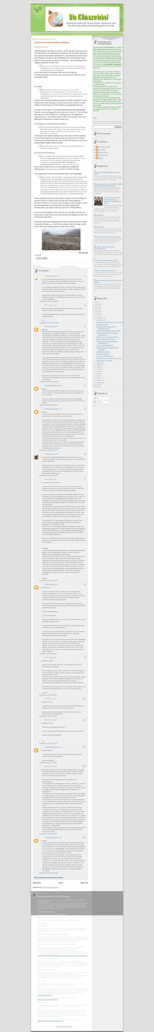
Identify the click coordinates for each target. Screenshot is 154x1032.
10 (84, 698)
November (100, 320)
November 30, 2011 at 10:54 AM (48, 322)
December (100, 318)
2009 (96, 387)
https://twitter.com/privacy (45, 995)
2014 (96, 309)
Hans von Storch (51, 276)
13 (84, 766)
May (98, 373)
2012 (96, 313)
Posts (96, 398)
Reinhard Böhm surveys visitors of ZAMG (108, 331)
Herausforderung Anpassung (104, 356)
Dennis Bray (102, 149)
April (98, 376)
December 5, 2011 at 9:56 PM (48, 833)
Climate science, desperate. (104, 360)
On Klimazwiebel (99, 227)
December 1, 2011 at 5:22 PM (48, 694)
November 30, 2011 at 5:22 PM (48, 450)
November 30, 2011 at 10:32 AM (48, 301)
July (98, 369)
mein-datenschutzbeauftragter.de (64, 1026)
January (99, 382)
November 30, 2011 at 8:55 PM (48, 475)
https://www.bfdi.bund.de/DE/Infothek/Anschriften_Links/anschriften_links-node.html (62, 955)
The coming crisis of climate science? (106, 260)
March (99, 378)
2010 (96, 384)
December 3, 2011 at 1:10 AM (48, 716)
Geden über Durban (102, 324)
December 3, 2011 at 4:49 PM (48, 743)
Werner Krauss (51, 326)
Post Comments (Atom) (50, 887)
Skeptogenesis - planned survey (105, 339)
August (99, 367)
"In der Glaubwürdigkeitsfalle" (105, 345)
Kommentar (53, 169)
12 (84, 747)
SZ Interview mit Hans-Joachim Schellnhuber (51, 42)
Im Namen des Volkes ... (103, 351)
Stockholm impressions (103, 354)
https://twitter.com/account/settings (48, 999)
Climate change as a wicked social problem (107, 236)
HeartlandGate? (99, 215)
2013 (96, 311)
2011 (96, 315)
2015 (96, 307)
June (98, 371)
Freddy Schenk (51, 454)
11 (84, 720)
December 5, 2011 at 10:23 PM (48, 872)
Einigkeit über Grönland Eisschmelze (107, 337)
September (100, 365)
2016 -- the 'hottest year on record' (105, 270)
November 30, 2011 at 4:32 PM (48, 405)
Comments (98, 402)
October (99, 362)
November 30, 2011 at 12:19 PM (48, 381)
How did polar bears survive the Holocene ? (109, 358)
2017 (96, 302)
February (99, 380)
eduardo (100, 158)
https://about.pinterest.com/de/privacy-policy (50, 1021)
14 (84, 837)
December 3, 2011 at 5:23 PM (48, 762)
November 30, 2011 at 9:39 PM (48, 580)
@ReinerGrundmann (53, 385)
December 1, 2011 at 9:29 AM (48, 653)
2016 (96, 304)
